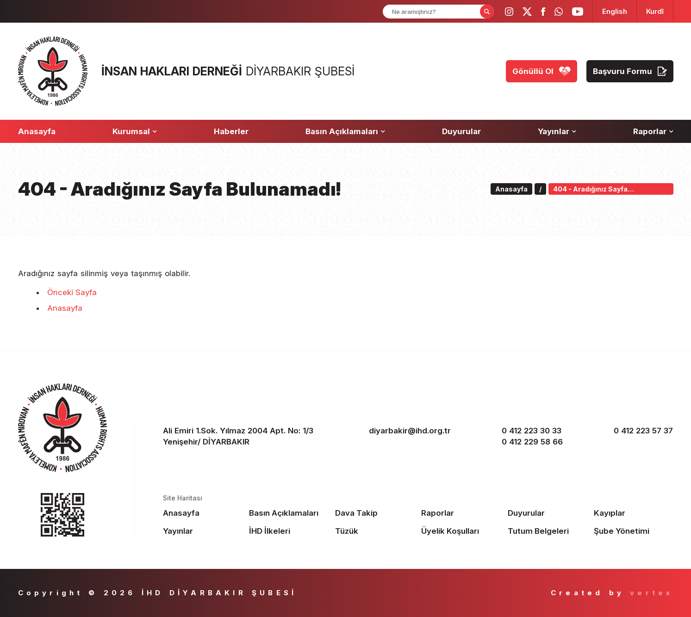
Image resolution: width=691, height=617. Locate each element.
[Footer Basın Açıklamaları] (288, 512)
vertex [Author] (651, 592)
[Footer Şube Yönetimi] (633, 531)
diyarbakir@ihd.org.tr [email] (410, 430)
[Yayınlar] (557, 131)
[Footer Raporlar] (460, 512)
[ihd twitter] (527, 11)
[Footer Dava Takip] (374, 512)
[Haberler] (231, 131)
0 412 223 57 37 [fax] (643, 430)
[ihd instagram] (509, 11)
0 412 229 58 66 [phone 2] (532, 441)
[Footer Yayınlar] (202, 531)
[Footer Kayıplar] (633, 512)
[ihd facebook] (543, 11)
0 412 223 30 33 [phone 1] (531, 430)
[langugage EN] (614, 11)
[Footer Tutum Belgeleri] (547, 531)
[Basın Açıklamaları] (345, 131)
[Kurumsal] (134, 131)
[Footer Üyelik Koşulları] (460, 531)
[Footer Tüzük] (374, 531)
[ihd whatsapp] (558, 11)
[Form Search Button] (487, 12)
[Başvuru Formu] (629, 71)
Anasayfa (64, 308)
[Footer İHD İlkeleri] (288, 531)
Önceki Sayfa (72, 292)
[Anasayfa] (37, 131)
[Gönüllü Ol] (541, 71)
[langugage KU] (655, 11)
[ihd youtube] (577, 11)
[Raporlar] (653, 131)
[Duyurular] (461, 131)
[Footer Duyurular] (547, 512)
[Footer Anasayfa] (202, 512)
